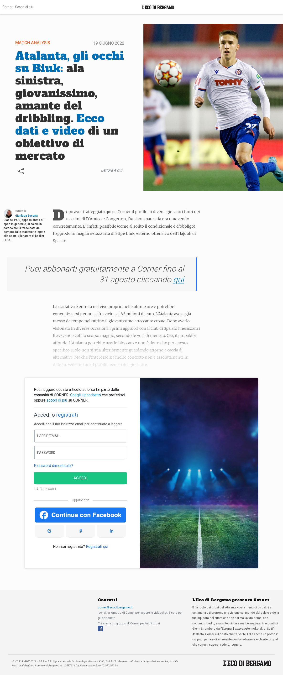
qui (178, 279)
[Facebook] (100, 628)
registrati (67, 415)
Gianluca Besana (26, 215)
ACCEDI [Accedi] (80, 478)
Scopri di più (24, 7)
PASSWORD (46, 453)
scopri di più (57, 400)
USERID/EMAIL (48, 436)
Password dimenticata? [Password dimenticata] (53, 465)
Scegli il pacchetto (85, 395)
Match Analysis (32, 42)
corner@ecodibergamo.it (115, 607)
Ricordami (48, 489)
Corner (7, 7)
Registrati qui (97, 546)
